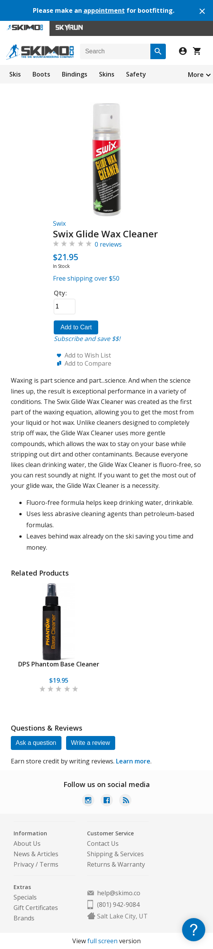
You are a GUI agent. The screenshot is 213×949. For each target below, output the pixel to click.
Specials (25, 897)
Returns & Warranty (116, 864)
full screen (102, 941)
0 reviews (108, 244)
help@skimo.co (118, 893)
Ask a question (36, 742)
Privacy (24, 864)
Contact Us (103, 843)
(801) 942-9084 (118, 904)
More (196, 74)
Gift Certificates (36, 907)
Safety (136, 74)
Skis (15, 74)
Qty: (60, 293)
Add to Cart (76, 327)
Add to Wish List (88, 355)
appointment (104, 10)
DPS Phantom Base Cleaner (58, 664)
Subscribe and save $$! (87, 338)
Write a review (90, 742)
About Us (27, 843)
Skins (106, 74)
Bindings (74, 74)
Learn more (133, 761)
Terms (48, 864)
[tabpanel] (58, 638)
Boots (41, 74)
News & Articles (36, 854)
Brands (24, 918)
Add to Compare (88, 363)
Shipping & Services (115, 854)
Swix (59, 223)
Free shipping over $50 (86, 278)
